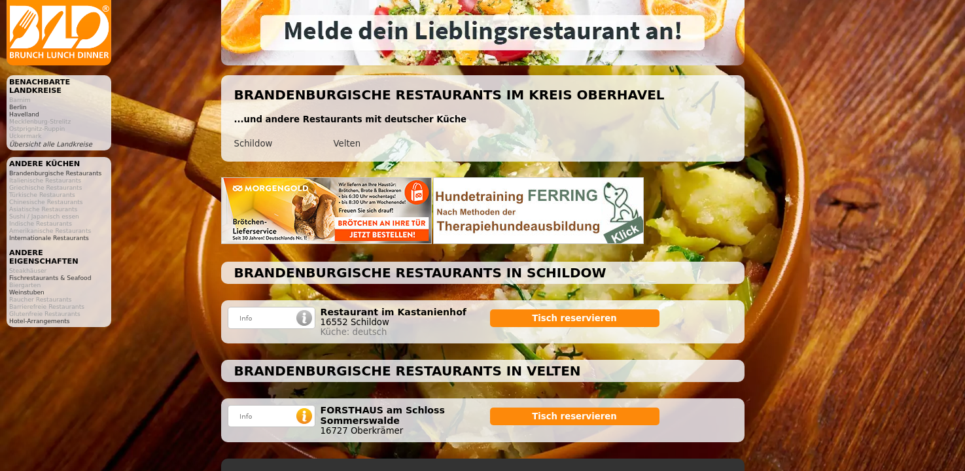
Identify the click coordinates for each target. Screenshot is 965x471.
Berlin (18, 107)
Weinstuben (26, 292)
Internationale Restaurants (49, 237)
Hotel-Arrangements (39, 320)
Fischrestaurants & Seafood (50, 277)
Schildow (253, 143)
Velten (347, 143)
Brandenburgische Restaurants (55, 173)
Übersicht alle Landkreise (50, 144)
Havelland (24, 114)
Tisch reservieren (574, 318)
